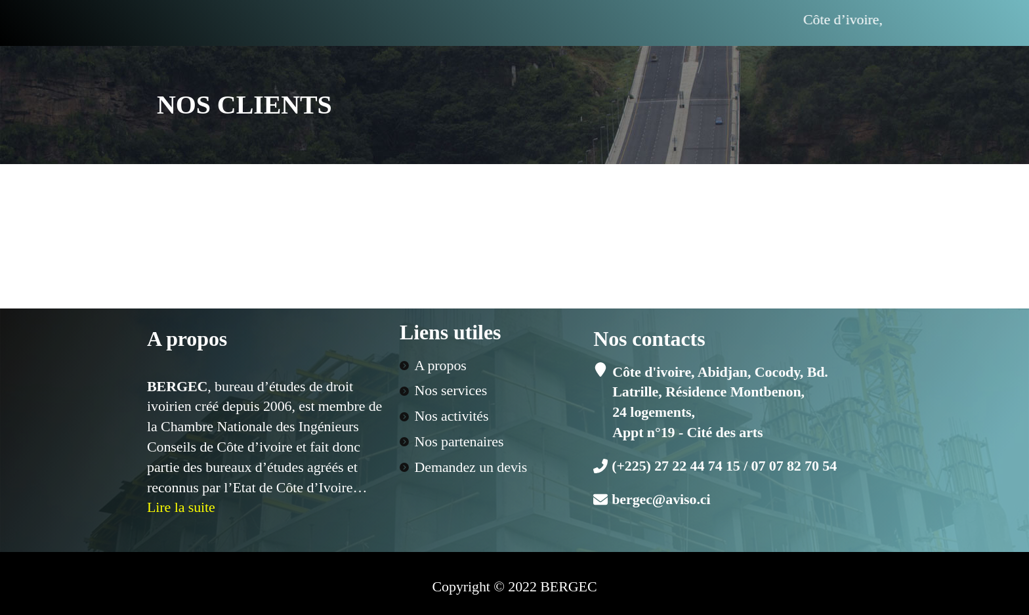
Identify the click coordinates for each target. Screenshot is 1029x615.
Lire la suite (181, 507)
